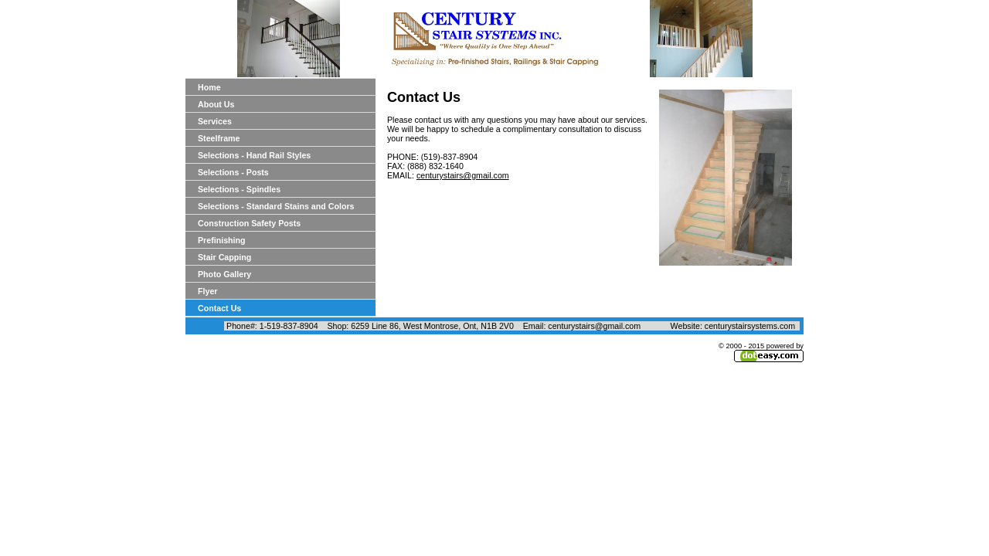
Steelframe (219, 138)
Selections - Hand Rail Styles (254, 155)
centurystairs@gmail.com (462, 175)
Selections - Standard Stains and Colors (276, 206)
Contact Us (219, 308)
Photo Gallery (224, 274)
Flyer (207, 291)
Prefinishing (222, 240)
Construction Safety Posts (249, 223)
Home (209, 87)
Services (215, 121)
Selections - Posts (233, 172)
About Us (216, 104)
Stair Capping (224, 257)
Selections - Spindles (239, 189)
